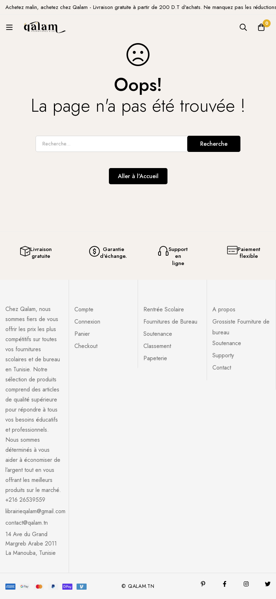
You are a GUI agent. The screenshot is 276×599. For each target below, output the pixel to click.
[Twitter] (268, 584)
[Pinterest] (203, 584)
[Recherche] (243, 27)
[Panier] (261, 27)
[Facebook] (224, 584)
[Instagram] (246, 584)
